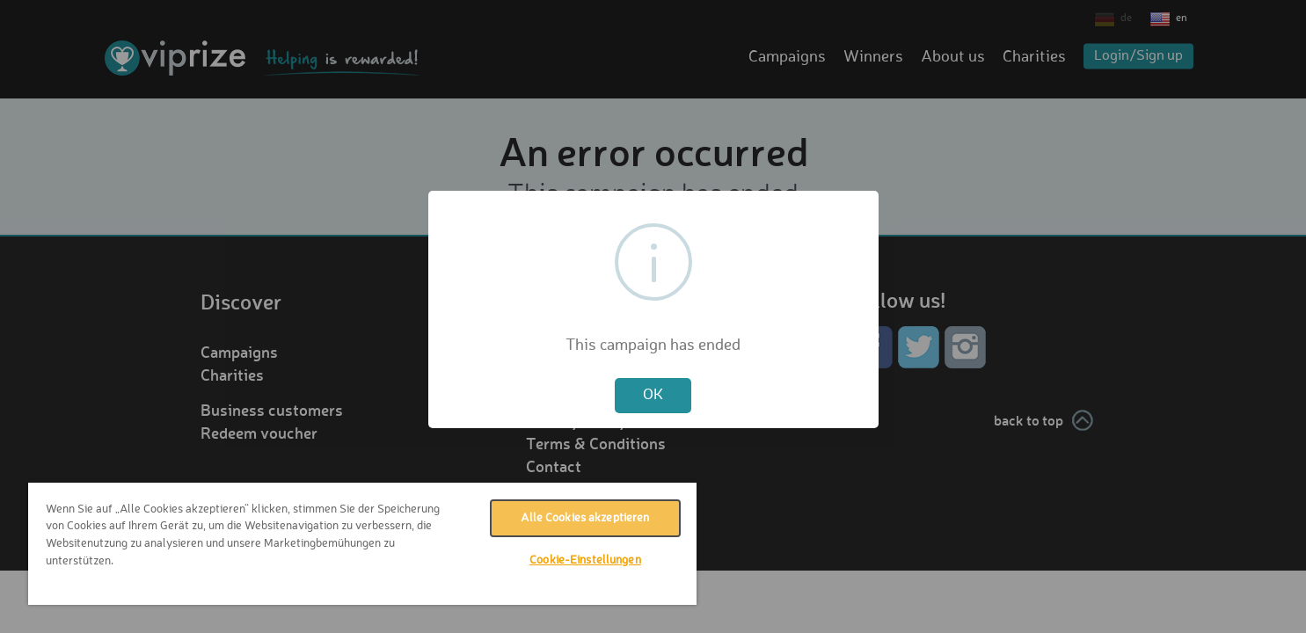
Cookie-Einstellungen (585, 560)
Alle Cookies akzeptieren (585, 518)
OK (653, 395)
